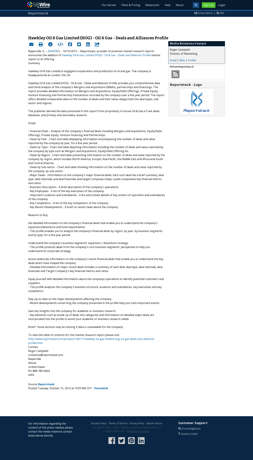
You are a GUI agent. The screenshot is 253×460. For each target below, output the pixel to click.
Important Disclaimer (138, 431)
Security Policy (98, 423)
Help (167, 5)
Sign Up (208, 5)
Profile (192, 60)
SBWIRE (54, 51)
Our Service (109, 5)
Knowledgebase (191, 428)
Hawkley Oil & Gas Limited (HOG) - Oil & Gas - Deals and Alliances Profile (106, 55)
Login (221, 5)
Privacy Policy (137, 423)
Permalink (101, 388)
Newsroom (152, 5)
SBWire (38, 5)
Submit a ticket (189, 434)
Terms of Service (118, 423)
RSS (222, 13)
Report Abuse (154, 423)
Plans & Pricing (130, 5)
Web (182, 60)
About (179, 5)
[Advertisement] (126, 24)
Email (173, 60)
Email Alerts (205, 13)
